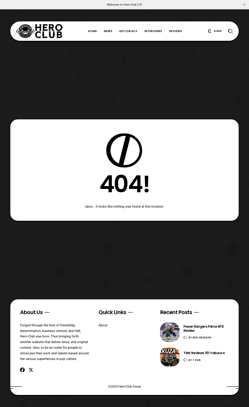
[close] (244, 5)
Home (92, 31)
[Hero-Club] (39, 31)
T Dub (197, 360)
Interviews (153, 31)
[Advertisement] (124, 80)
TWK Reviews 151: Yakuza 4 (204, 353)
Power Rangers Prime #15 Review (203, 328)
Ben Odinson (202, 337)
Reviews (175, 31)
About (103, 325)
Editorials (128, 31)
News (108, 31)
